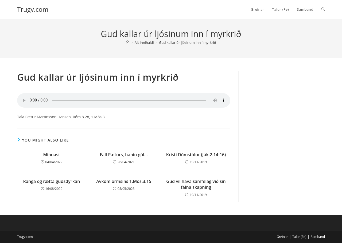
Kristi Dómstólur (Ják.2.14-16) (196, 155)
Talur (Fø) (299, 236)
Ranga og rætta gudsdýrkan (51, 181)
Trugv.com (32, 9)
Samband (318, 236)
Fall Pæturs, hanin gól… (124, 155)
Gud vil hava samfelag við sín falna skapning (196, 184)
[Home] (127, 42)
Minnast (51, 155)
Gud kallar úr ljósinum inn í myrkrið (187, 42)
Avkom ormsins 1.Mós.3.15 (123, 181)
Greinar (282, 236)
